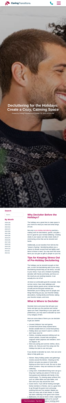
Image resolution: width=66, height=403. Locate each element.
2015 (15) (7, 246)
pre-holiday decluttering (43, 230)
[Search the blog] (14, 215)
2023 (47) (7, 229)
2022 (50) (7, 231)
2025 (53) (7, 224)
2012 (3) (7, 253)
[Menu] (58, 3)
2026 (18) (7, 222)
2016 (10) (7, 244)
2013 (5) (7, 250)
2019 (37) (7, 237)
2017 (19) (7, 242)
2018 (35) (7, 240)
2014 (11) (7, 248)
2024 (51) (7, 227)
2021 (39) (7, 233)
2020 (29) (7, 235)
